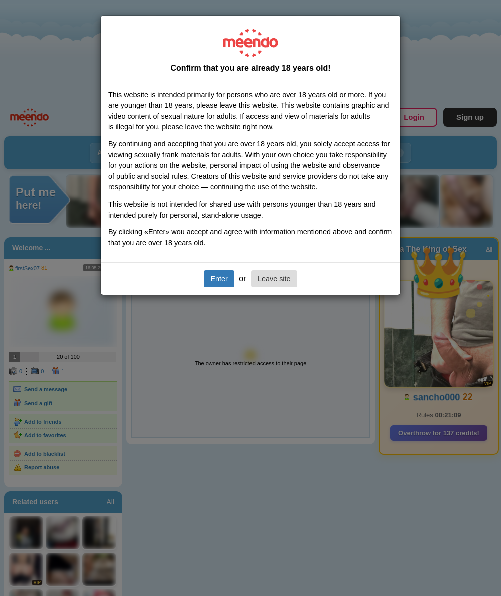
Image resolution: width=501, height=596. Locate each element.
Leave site (274, 279)
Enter (218, 279)
